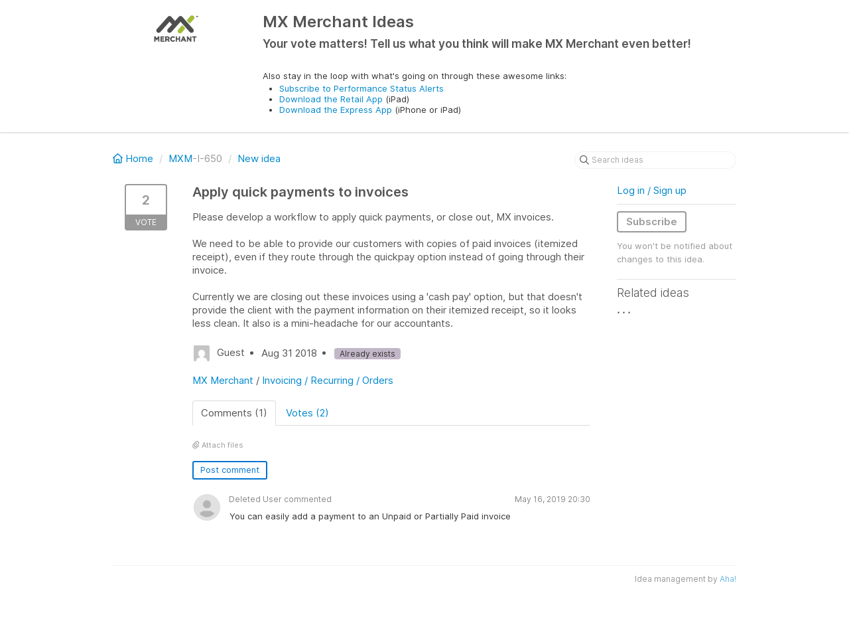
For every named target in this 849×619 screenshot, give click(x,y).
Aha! (728, 579)
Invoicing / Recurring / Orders (327, 380)
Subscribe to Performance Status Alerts (361, 88)
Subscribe (651, 221)
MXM (180, 158)
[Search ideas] (655, 160)
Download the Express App (335, 109)
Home (134, 158)
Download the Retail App (331, 99)
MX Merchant (222, 380)
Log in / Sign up (651, 190)
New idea (259, 158)
